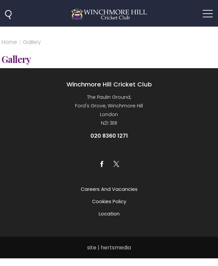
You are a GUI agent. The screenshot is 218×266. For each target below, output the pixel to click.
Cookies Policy (109, 201)
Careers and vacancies (109, 189)
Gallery (32, 43)
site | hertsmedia (109, 247)
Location (109, 213)
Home (9, 43)
